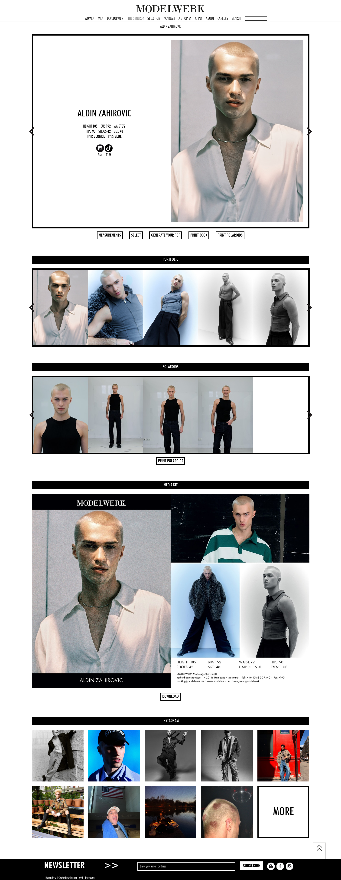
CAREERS (223, 18)
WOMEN (89, 18)
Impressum (89, 877)
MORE (283, 811)
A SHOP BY (185, 18)
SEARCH (236, 18)
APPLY (198, 18)
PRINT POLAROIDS (230, 235)
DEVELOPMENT (115, 18)
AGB (81, 877)
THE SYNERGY (136, 18)
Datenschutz (50, 877)
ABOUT (210, 18)
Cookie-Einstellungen (67, 877)
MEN (101, 18)
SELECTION (153, 18)
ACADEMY (169, 18)
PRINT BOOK (198, 235)
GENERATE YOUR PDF (165, 235)
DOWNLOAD (170, 697)
